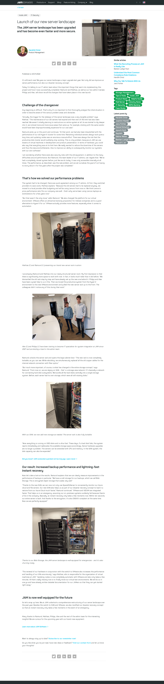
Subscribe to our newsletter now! (62, 638)
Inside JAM (134, 96)
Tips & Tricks (121, 96)
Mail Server (120, 102)
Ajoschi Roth (121, 130)
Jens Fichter (121, 124)
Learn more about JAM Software (34, 627)
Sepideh (119, 133)
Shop (59, 2)
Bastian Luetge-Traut (124, 139)
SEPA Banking (134, 105)
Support (51, 2)
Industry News (135, 102)
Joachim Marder (122, 121)
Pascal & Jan (121, 143)
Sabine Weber (121, 136)
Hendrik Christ (34, 50)
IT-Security (120, 105)
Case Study (120, 108)
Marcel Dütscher (122, 127)
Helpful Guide (136, 99)
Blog (91, 2)
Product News (121, 99)
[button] (54, 63)
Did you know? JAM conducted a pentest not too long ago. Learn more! (48, 459)
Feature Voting (69, 2)
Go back (21, 7)
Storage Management (125, 92)
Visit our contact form (82, 643)
